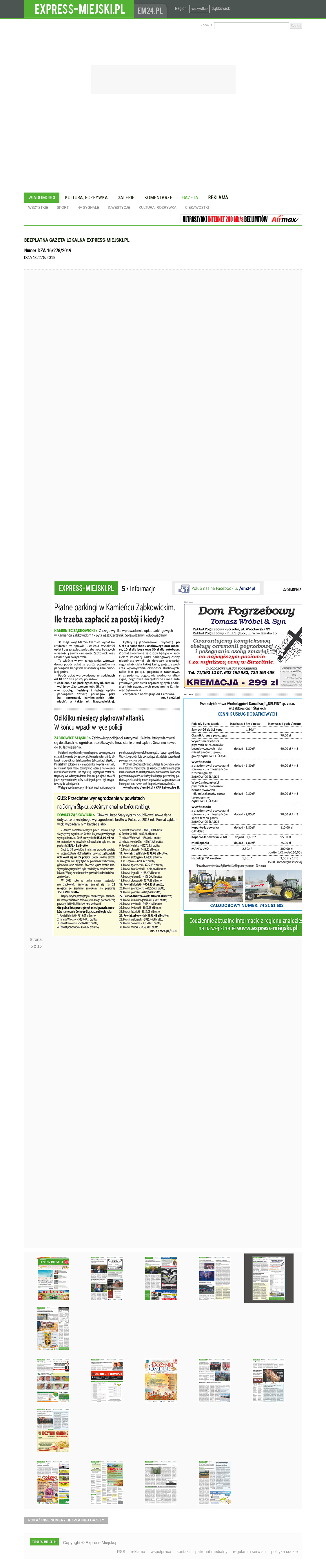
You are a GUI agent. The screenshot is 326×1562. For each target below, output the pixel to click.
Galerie (126, 197)
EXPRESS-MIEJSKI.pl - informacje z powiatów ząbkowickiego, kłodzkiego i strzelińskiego (79, 9)
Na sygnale (88, 208)
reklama (138, 1551)
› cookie (206, 25)
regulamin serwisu (249, 1551)
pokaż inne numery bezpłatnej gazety (66, 1520)
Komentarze (158, 197)
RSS (121, 1551)
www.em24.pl (151, 9)
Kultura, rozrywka (86, 197)
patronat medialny (211, 1551)
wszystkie (199, 8)
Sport (63, 208)
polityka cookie (284, 1551)
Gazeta (190, 197)
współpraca (161, 1551)
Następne (36, 1100)
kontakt (183, 1551)
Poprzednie (36, 436)
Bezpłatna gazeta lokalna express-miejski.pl (76, 240)
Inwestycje (119, 208)
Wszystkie (38, 208)
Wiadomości (41, 197)
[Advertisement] (163, 143)
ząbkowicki (221, 8)
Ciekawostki (197, 208)
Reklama (218, 197)
